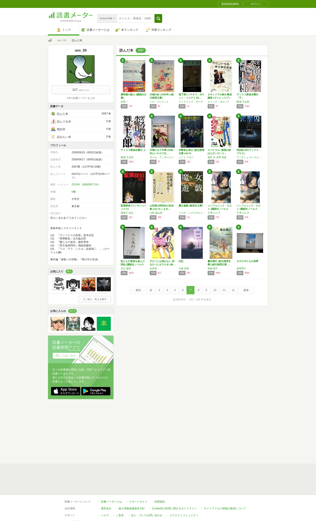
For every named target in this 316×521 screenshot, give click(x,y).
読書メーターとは (111, 501)
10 (215, 290)
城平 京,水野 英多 (217, 157)
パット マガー (186, 157)
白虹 (181, 261)
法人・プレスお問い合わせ (146, 515)
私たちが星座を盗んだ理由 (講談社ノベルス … (133, 264)
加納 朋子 (213, 268)
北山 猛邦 (126, 268)
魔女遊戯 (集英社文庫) (191, 205)
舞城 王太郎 (243, 101)
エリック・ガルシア (218, 101)
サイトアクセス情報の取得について (225, 508)
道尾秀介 (241, 268)
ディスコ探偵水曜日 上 (133, 150)
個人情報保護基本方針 (131, 508)
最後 (246, 290)
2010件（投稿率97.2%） (86, 184)
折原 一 (125, 101)
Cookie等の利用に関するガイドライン (174, 508)
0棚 (74, 191)
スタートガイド (138, 501)
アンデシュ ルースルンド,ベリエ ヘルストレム (250, 157)
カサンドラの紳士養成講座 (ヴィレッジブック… (220, 97)
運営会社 (106, 508)
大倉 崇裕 (184, 268)
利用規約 (159, 501)
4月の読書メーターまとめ (81, 98)
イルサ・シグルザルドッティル (192, 213)
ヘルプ (105, 515)
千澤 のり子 (214, 213)
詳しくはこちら (66, 355)
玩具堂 (153, 268)
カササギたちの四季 (247, 261)
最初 (138, 290)
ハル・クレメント (159, 101)
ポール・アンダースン (162, 157)
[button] (158, 18)
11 (224, 290)
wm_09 (61, 40)
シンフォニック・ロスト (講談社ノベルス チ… (220, 208)
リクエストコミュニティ (183, 515)
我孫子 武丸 (127, 213)
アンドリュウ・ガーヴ (191, 101)
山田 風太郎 (156, 213)
